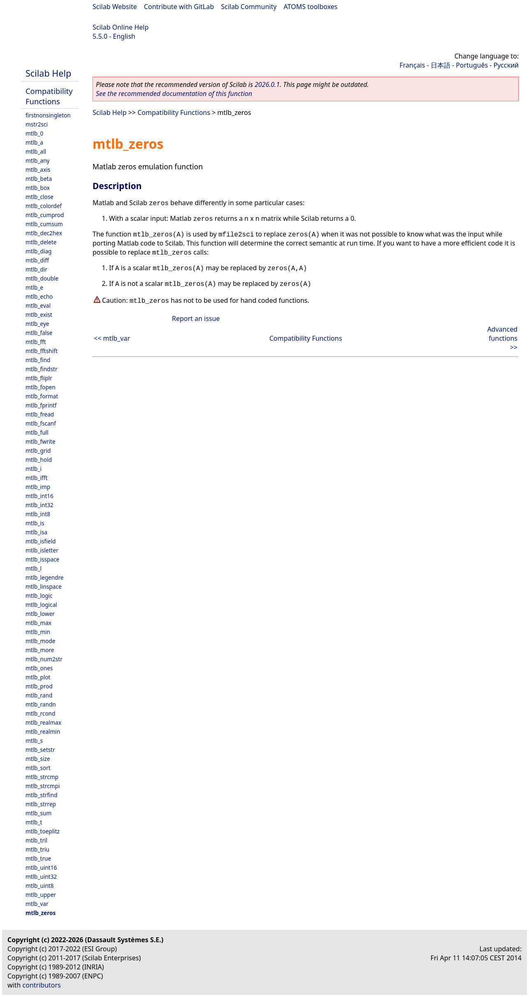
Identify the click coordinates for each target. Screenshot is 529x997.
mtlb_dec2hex (44, 233)
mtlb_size (38, 759)
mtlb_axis (38, 169)
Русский (506, 65)
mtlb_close (39, 197)
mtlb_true (38, 858)
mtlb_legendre (45, 577)
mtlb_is (35, 523)
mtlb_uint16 (41, 867)
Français (412, 65)
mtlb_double (42, 278)
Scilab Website (115, 6)
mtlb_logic (39, 595)
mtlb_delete (41, 242)
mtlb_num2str (44, 659)
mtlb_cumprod (45, 215)
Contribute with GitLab (179, 6)
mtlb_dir (36, 269)
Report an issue (196, 318)
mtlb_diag (38, 251)
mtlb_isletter (42, 550)
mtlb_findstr (42, 369)
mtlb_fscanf (41, 423)
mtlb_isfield (41, 541)
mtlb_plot (38, 677)
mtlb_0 (34, 133)
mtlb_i (34, 469)
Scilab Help (48, 73)
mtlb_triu (37, 849)
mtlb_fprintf (41, 405)
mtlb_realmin (43, 731)
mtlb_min (38, 632)
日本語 (440, 65)
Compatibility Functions (49, 96)
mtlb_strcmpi (43, 786)
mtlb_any (37, 160)
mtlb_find (38, 360)
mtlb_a (34, 142)
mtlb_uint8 (40, 885)
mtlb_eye (37, 324)
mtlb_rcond (40, 713)
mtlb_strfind (42, 795)
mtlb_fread (40, 414)
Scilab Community (248, 6)
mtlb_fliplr (39, 378)
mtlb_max (38, 623)
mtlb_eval (38, 305)
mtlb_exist (39, 314)
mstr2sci (37, 124)
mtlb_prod (39, 686)
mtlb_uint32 (41, 876)
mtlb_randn (41, 704)
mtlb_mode (40, 641)
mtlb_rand (39, 695)
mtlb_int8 (38, 514)
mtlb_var (37, 904)
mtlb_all (36, 151)
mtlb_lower (40, 614)
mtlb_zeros (41, 913)
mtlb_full (37, 432)
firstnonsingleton (48, 115)
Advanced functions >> (502, 338)
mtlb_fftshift (42, 351)
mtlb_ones (39, 668)
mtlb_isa (36, 532)
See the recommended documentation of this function (174, 93)
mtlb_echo (39, 296)
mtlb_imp (38, 487)
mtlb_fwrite (41, 441)
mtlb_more (40, 650)
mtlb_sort (38, 768)
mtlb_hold (39, 459)
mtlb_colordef (44, 206)
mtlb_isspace (42, 559)
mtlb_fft (36, 342)
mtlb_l (34, 568)
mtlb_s (34, 740)
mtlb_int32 (39, 505)
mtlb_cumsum (44, 224)
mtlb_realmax (43, 722)
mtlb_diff (37, 260)
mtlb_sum (38, 813)
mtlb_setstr (40, 750)
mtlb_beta (39, 179)
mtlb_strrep (41, 804)
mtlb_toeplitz (43, 831)
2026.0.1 (267, 84)
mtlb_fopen (41, 387)
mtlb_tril (36, 840)
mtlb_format (42, 396)
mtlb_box (38, 188)
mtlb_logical (41, 604)
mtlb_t (34, 822)
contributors (42, 985)
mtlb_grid (38, 450)
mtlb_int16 (39, 496)
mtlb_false (39, 333)
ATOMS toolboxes (311, 6)
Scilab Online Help (120, 27)
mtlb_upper (41, 895)
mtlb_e (34, 287)
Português (472, 65)
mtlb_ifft (36, 478)
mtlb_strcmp (42, 777)
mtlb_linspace (44, 586)
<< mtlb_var (112, 338)
